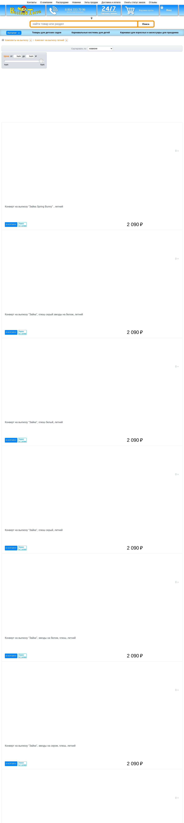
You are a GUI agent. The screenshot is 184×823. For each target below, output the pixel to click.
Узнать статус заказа (134, 2)
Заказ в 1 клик (67, 119)
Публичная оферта (112, 813)
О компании (46, 2)
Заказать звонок (49, 802)
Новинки (76, 2)
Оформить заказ (168, 770)
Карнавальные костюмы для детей (91, 32)
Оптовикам (76, 798)
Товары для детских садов (46, 32)
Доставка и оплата (111, 2)
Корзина (45, 798)
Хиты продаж (91, 2)
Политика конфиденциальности (118, 810)
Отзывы (153, 2)
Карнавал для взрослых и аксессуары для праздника (149, 32)
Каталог (74, 811)
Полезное (75, 802)
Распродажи (62, 2)
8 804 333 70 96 (75, 10)
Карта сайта (76, 807)
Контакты (31, 2)
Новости (74, 793)
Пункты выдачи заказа (82, 816)
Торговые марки (78, 789)
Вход (168, 10)
